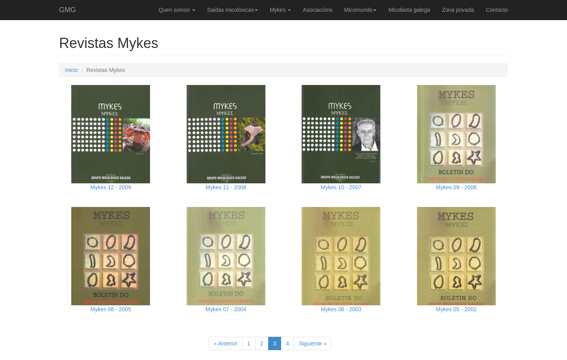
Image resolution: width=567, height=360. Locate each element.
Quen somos (177, 10)
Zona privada (458, 10)
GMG (67, 10)
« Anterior (225, 343)
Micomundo (360, 10)
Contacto (497, 10)
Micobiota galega (409, 10)
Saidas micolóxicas (232, 10)
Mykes (280, 10)
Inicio (71, 70)
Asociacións (317, 10)
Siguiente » (312, 343)
